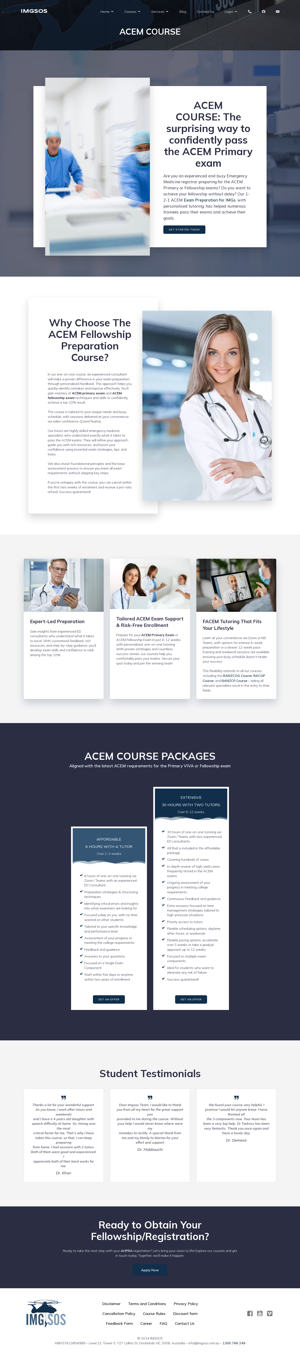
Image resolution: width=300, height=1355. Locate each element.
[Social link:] (271, 1313)
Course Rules (154, 1313)
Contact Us (205, 11)
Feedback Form (119, 1323)
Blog (182, 11)
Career (146, 1323)
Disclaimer (111, 1303)
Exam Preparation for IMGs (209, 200)
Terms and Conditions (147, 1303)
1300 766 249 (234, 1343)
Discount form (185, 1313)
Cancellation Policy (118, 1313)
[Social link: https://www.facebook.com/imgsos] (251, 1313)
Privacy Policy (186, 1303)
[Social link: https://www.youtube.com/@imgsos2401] (261, 1313)
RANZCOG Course (237, 676)
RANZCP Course (234, 681)
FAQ (163, 1323)
